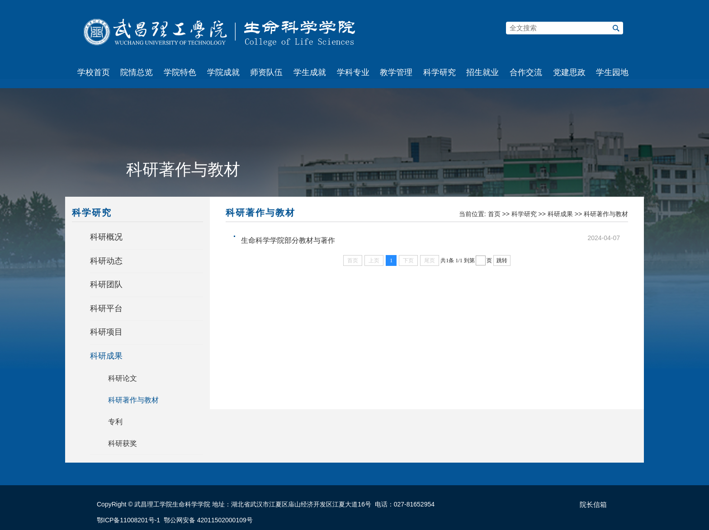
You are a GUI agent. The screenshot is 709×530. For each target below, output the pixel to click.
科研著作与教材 (133, 400)
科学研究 (439, 72)
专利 (115, 422)
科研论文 (122, 378)
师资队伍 (266, 72)
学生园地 (612, 72)
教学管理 (396, 72)
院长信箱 (593, 505)
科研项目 (106, 331)
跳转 (501, 260)
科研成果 (106, 355)
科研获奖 (122, 443)
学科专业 (353, 72)
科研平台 (106, 308)
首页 (494, 214)
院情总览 (136, 72)
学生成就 (309, 72)
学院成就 (223, 72)
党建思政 (569, 72)
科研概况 (106, 236)
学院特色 (180, 72)
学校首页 (93, 72)
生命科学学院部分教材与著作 (288, 240)
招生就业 (482, 72)
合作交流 (526, 72)
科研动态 (106, 260)
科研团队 (106, 284)
